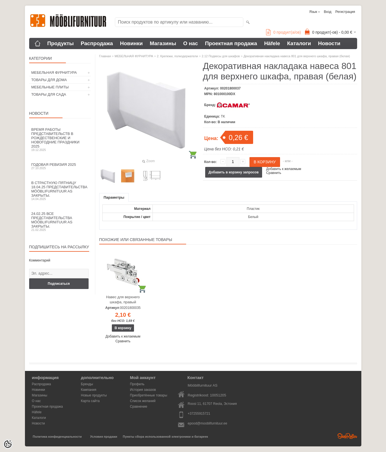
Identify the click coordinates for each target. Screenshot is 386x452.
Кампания (88, 390)
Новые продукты (94, 395)
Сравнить (273, 173)
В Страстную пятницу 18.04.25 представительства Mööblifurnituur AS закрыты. (60, 191)
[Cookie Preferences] (8, 444)
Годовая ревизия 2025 (60, 166)
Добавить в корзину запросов (234, 172)
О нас (190, 43)
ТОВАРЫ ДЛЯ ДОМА (49, 80)
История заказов (143, 390)
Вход (327, 12)
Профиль (137, 384)
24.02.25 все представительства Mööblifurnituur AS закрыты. (60, 221)
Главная (105, 56)
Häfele (272, 43)
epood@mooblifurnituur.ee (207, 423)
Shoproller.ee (347, 436)
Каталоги (299, 43)
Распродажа (97, 43)
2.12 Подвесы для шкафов (221, 56)
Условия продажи (103, 436)
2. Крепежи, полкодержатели (177, 56)
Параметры (114, 197)
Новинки (131, 43)
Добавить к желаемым (283, 169)
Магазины (163, 43)
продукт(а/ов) (283, 32)
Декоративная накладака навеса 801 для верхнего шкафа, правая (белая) (297, 56)
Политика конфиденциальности (57, 436)
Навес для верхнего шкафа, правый (123, 299)
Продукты (60, 43)
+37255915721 (199, 414)
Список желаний (143, 401)
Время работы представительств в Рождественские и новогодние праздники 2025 (60, 139)
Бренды (87, 384)
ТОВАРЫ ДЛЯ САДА (48, 94)
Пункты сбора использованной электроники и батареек (165, 436)
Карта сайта (90, 401)
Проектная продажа (231, 43)
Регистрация (345, 12)
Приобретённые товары (148, 395)
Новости (329, 43)
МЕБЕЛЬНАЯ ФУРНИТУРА (54, 72)
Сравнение (138, 407)
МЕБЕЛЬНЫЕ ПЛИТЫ (50, 87)
